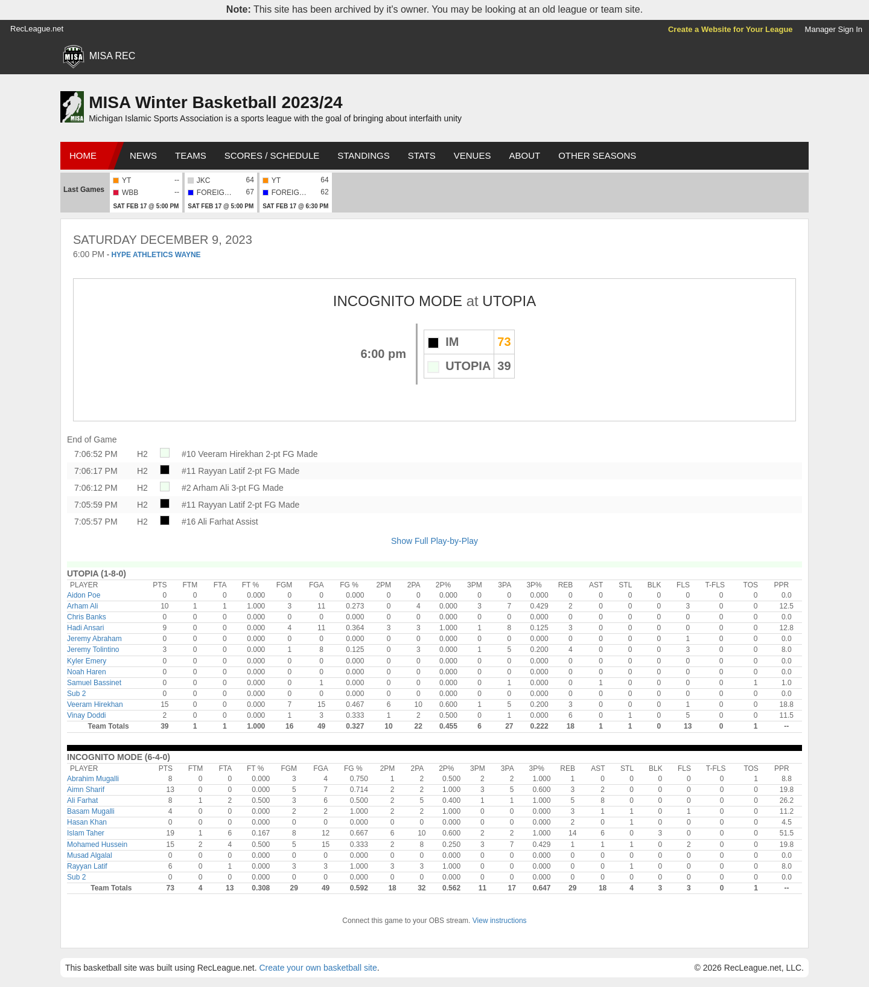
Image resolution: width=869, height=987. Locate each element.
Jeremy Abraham (94, 638)
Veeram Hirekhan (95, 704)
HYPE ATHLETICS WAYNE (155, 255)
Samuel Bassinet (94, 683)
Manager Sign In (833, 29)
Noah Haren (86, 672)
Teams (190, 155)
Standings (363, 155)
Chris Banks (86, 617)
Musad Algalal (89, 855)
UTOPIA (509, 301)
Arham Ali (82, 606)
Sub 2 (76, 693)
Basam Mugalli (91, 811)
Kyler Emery (86, 661)
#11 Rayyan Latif (213, 471)
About (524, 155)
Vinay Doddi (86, 715)
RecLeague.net (36, 28)
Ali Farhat (82, 800)
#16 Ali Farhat (208, 521)
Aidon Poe (83, 595)
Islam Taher (85, 833)
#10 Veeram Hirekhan (222, 454)
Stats (422, 155)
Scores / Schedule (272, 155)
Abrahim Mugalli (93, 779)
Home (83, 155)
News (143, 155)
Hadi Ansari (85, 628)
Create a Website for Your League (730, 29)
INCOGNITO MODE (397, 301)
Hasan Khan (87, 822)
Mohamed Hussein (97, 844)
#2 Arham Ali (205, 488)
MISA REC (112, 56)
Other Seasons (597, 155)
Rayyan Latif (87, 866)
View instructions (500, 920)
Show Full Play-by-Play (434, 541)
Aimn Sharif (85, 789)
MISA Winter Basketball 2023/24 (215, 102)
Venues (472, 155)
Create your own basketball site (318, 968)
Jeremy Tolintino (93, 649)
